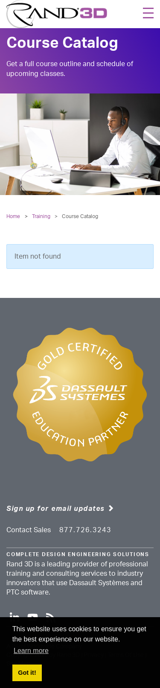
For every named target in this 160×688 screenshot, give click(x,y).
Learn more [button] (31, 650)
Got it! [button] (27, 672)
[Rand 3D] (56, 14)
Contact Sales (28, 530)
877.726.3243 (85, 530)
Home (13, 216)
